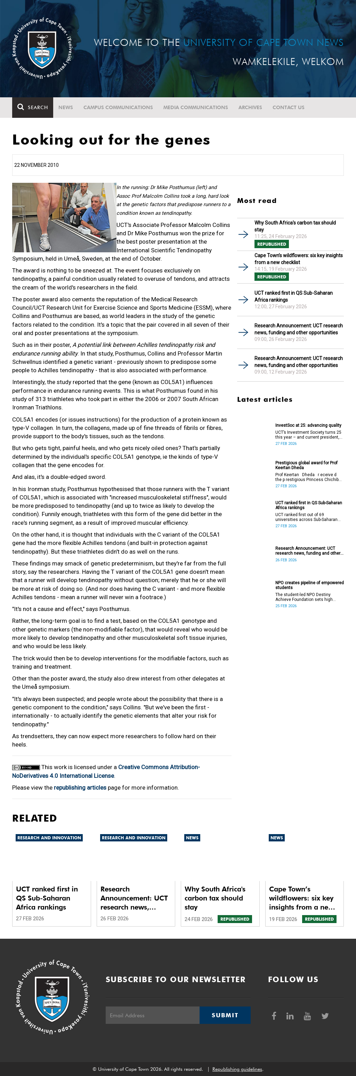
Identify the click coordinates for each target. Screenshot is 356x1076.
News (65, 107)
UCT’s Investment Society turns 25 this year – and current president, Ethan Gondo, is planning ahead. (308, 435)
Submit (225, 1015)
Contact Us (289, 107)
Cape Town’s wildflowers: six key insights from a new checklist (298, 259)
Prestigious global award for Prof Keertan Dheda (306, 465)
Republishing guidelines (237, 1069)
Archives (250, 107)
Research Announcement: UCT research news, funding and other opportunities (298, 329)
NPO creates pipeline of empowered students (309, 585)
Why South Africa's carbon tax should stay (295, 226)
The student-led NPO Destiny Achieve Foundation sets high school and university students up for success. (308, 597)
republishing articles (80, 787)
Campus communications (118, 107)
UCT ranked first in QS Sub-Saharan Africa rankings (293, 296)
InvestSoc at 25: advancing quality (308, 425)
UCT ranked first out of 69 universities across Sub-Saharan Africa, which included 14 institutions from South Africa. (306, 517)
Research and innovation (49, 837)
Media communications (195, 107)
